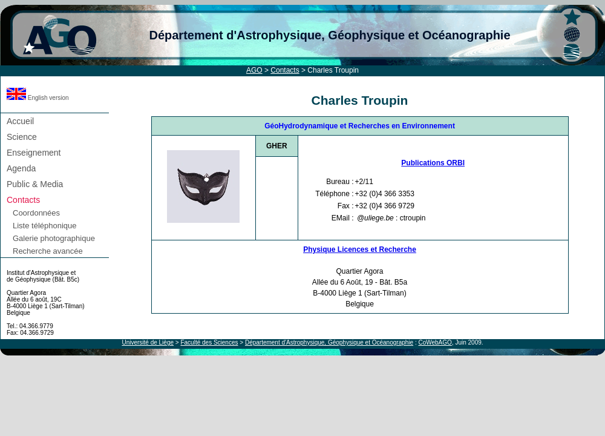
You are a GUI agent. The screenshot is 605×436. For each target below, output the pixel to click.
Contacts (284, 70)
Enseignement (34, 152)
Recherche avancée (48, 251)
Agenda (21, 168)
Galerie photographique (54, 238)
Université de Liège (148, 342)
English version (38, 97)
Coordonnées (36, 212)
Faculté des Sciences (209, 342)
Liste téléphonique (45, 225)
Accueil (20, 121)
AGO (254, 70)
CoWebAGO (434, 342)
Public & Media (35, 184)
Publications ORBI (433, 163)
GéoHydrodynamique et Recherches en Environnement (359, 126)
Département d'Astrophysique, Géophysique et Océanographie (329, 35)
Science (22, 137)
